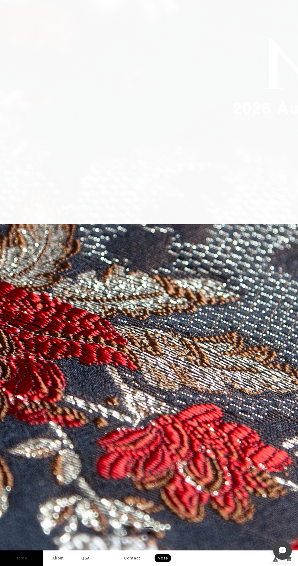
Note (163, 558)
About (58, 558)
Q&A (85, 558)
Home (21, 558)
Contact (132, 558)
